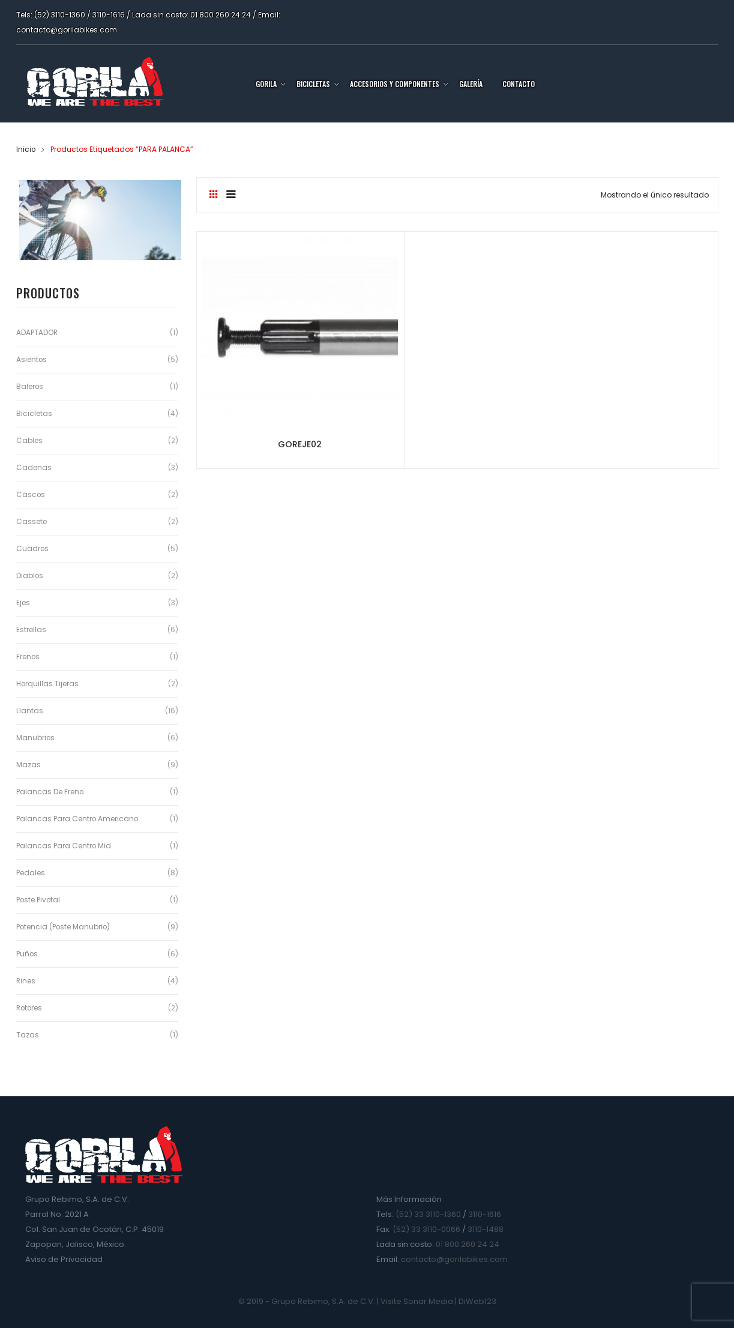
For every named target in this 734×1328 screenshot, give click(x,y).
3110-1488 (486, 1229)
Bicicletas (313, 84)
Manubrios (35, 737)
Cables (29, 440)
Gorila (266, 84)
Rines (26, 981)
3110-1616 (108, 15)
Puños (27, 954)
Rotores (30, 1008)
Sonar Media (428, 1301)
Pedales (30, 873)
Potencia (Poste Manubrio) (64, 927)
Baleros (30, 386)
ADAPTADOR (37, 332)
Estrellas (31, 629)
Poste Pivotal (38, 900)
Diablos (30, 575)
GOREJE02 (282, 410)
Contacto (518, 84)
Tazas (27, 1035)
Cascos (31, 494)
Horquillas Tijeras (47, 683)
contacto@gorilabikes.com (66, 30)
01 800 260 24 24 (220, 15)
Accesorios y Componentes (394, 84)
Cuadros (32, 548)
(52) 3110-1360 (59, 15)
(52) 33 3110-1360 (428, 1214)
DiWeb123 (477, 1301)
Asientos (31, 359)
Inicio (26, 149)
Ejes (23, 602)
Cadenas (34, 467)
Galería (471, 84)
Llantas (29, 710)
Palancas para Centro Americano (77, 818)
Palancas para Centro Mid (64, 846)
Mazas (28, 764)
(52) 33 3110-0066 (426, 1229)
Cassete (31, 521)
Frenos (28, 656)
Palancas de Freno (50, 791)
